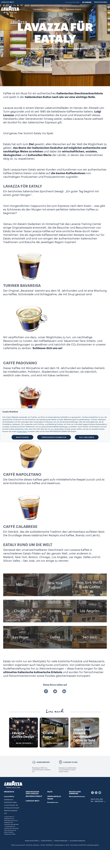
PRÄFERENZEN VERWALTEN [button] (54, 437)
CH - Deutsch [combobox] (97, 801)
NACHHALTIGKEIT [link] (73, 9)
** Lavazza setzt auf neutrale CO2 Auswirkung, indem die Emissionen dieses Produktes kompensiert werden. (11, 830)
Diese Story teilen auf (55, 685)
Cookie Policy (22, 431)
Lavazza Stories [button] (54, 9)
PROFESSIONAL (101, 2)
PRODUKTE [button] (38, 9)
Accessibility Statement (77, 840)
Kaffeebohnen (8, 799)
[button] (105, 9)
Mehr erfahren (25, 743)
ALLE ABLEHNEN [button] (86, 437)
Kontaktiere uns (52, 802)
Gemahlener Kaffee (10, 802)
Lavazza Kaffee (9, 796)
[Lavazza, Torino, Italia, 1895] (10, 9)
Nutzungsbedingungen (77, 796)
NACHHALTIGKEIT (34, 796)
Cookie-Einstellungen (61, 840)
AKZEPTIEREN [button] (22, 437)
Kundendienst (43, 762)
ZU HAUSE (86, 2)
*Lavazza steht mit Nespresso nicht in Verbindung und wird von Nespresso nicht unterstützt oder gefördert (11, 820)
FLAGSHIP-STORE (70, 762)
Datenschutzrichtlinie (32, 840)
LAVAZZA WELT (7, 2)
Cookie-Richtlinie (46, 840)
